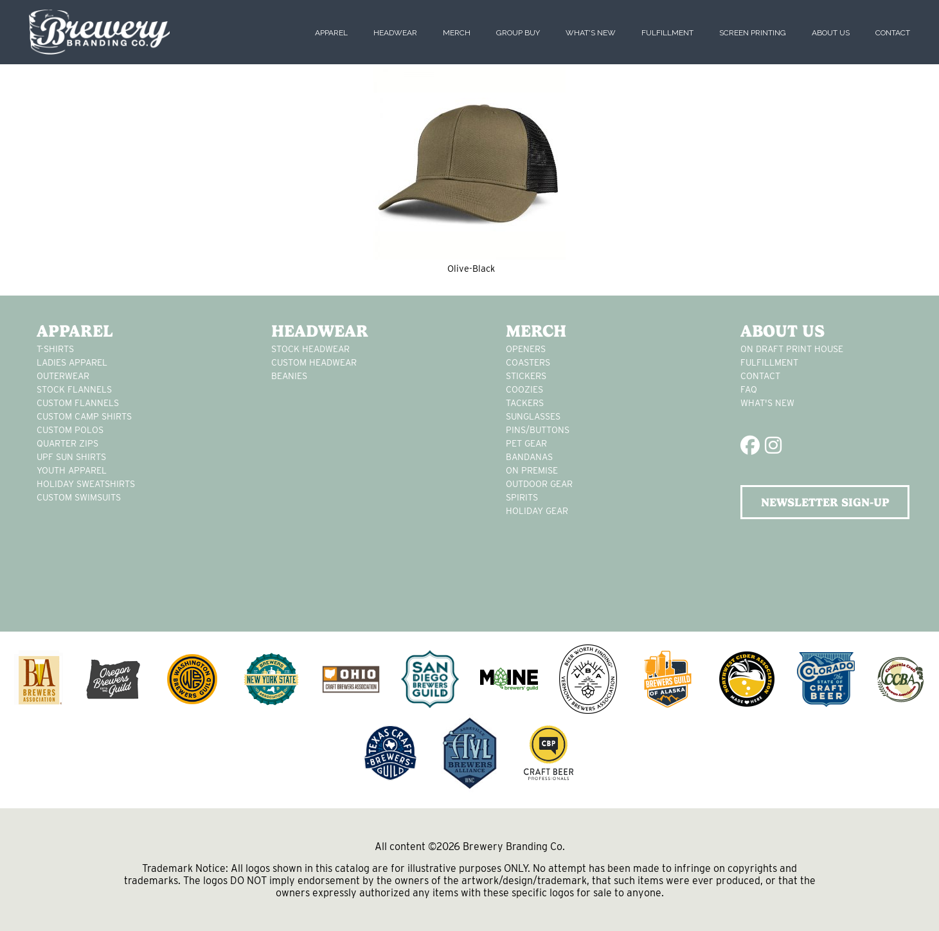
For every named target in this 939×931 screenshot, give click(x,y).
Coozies (524, 389)
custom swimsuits (79, 497)
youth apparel (72, 470)
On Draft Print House (791, 349)
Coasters (528, 362)
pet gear (526, 443)
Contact (892, 32)
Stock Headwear (310, 349)
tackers (525, 403)
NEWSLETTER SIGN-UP (825, 502)
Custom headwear (314, 362)
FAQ (748, 389)
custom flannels (78, 403)
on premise (532, 470)
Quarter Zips (67, 443)
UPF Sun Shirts (71, 457)
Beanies (289, 376)
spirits (522, 497)
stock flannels (74, 389)
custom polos (70, 430)
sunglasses (533, 416)
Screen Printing (752, 32)
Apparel (331, 32)
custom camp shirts (84, 416)
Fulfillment (667, 32)
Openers (526, 349)
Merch (456, 32)
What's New (591, 32)
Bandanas (529, 457)
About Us (831, 32)
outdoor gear (539, 484)
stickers (526, 376)
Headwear (395, 32)
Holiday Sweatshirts (86, 484)
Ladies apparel (72, 362)
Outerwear (63, 376)
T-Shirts (55, 349)
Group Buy (518, 32)
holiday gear (537, 511)
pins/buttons (537, 430)
